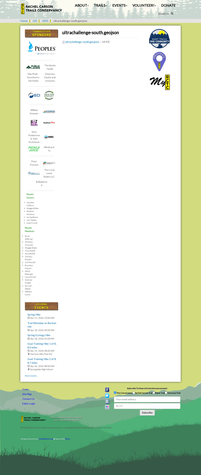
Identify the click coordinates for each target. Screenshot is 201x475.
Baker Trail (159, 393)
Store (25, 389)
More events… (31, 375)
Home (24, 20)
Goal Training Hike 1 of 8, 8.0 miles (41, 345)
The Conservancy (123, 393)
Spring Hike (33, 314)
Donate (168, 5)
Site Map (27, 394)
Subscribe (147, 412)
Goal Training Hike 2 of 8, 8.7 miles (41, 360)
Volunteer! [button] (144, 5)
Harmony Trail (172, 393)
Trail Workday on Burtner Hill (41, 324)
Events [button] (119, 5)
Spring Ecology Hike (38, 335)
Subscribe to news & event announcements (147, 388)
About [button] (82, 5)
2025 (45, 20)
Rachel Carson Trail (143, 393)
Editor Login (28, 403)
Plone (67, 439)
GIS (35, 20)
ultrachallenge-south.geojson (80, 41)
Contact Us (28, 398)
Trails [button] (100, 5)
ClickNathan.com (46, 439)
